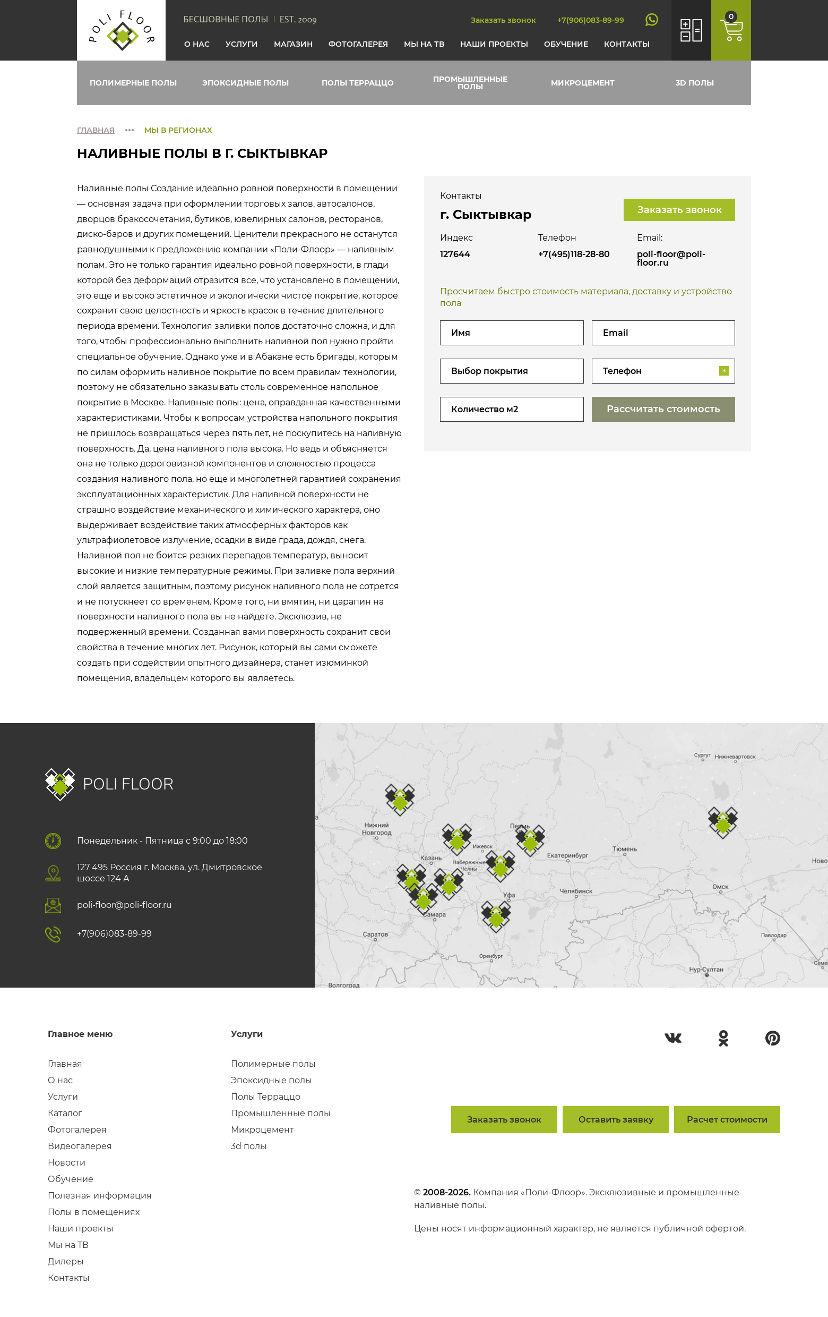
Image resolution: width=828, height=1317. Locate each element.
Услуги (242, 44)
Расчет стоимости (727, 1120)
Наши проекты (494, 44)
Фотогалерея (358, 44)
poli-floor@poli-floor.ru (671, 258)
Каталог (65, 1113)
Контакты (627, 44)
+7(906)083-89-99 (590, 20)
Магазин (293, 44)
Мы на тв (424, 44)
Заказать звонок (503, 20)
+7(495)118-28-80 (574, 254)
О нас (197, 44)
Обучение (566, 44)
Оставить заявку (616, 1120)
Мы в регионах (178, 130)
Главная (96, 130)
